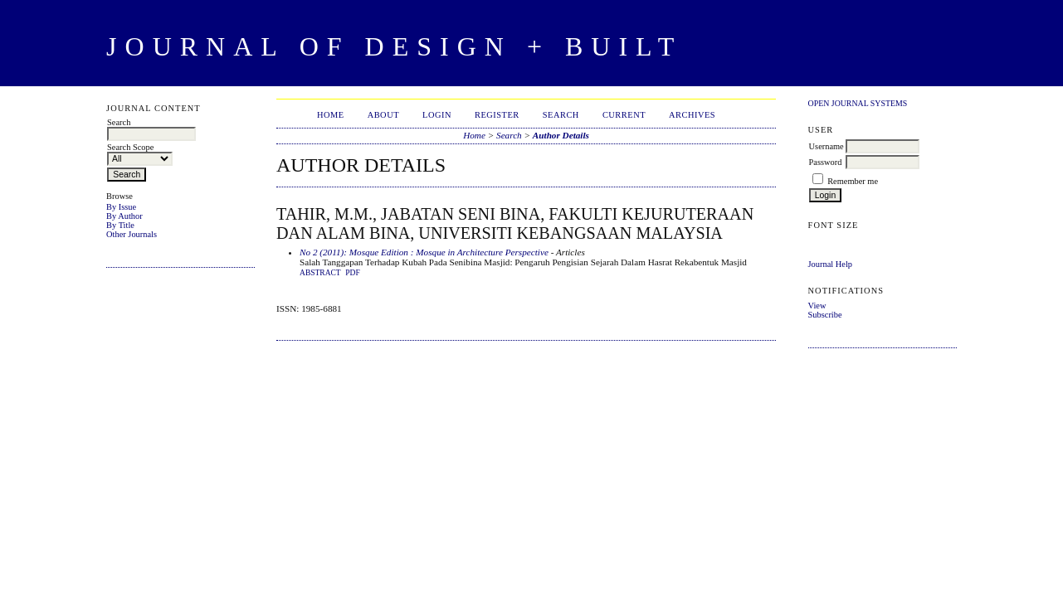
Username (826, 146)
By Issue (121, 206)
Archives (692, 114)
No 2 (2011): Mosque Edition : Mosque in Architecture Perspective (424, 252)
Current (624, 114)
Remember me (852, 181)
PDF (352, 273)
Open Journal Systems (858, 103)
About (383, 114)
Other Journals (131, 234)
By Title (120, 225)
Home (330, 114)
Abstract (320, 273)
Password (825, 162)
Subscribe (825, 314)
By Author (124, 216)
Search (561, 114)
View (817, 305)
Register (497, 114)
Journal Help (830, 264)
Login (436, 114)
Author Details (561, 135)
